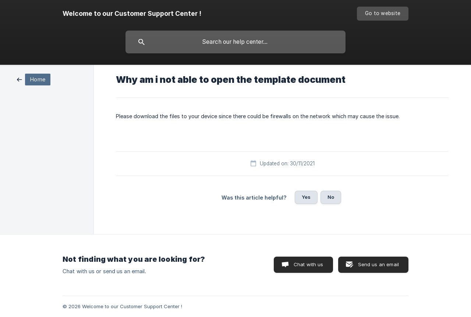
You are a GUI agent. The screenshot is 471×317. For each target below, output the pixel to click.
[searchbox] (235, 42)
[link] (33, 78)
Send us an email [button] (378, 264)
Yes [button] (306, 197)
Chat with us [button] (308, 264)
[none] (132, 14)
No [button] (330, 197)
